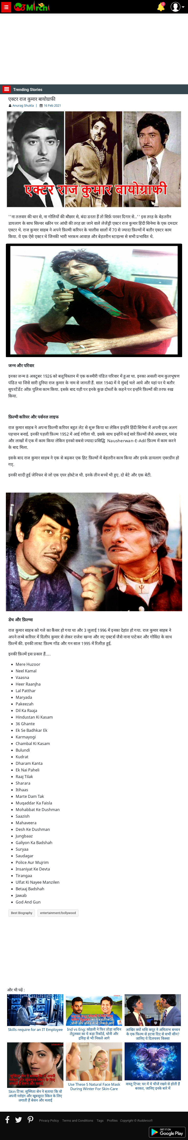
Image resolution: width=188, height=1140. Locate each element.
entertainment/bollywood (58, 913)
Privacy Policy (49, 1120)
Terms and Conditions (77, 1120)
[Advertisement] (94, 49)
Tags (100, 1120)
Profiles (112, 1120)
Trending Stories (22, 89)
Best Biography (21, 913)
